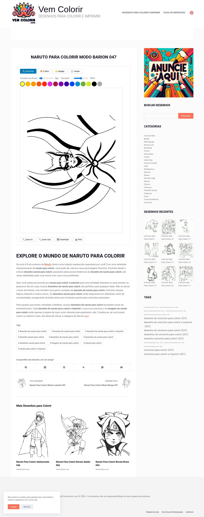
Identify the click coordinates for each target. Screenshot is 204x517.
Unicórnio (148, 202)
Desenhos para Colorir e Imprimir (141, 12)
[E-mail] (121, 367)
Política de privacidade (172, 512)
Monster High (149, 178)
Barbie (146, 139)
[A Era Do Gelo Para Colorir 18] (168, 273)
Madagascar (149, 169)
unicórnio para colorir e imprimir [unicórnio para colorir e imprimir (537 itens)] (164, 354)
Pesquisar (186, 116)
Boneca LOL (149, 145)
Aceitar (14, 507)
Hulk (146, 166)
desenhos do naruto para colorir (98, 337)
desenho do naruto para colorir (66, 331)
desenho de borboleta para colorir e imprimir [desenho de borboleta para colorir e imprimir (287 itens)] (157, 315)
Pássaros (148, 187)
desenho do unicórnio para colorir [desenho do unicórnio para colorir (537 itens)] (165, 330)
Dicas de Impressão (174, 12)
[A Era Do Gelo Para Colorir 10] (168, 227)
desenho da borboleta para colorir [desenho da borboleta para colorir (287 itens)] (154, 311)
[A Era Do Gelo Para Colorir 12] (151, 250)
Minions (147, 172)
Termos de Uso (152, 512)
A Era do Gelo (149, 136)
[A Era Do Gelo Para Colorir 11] (185, 227)
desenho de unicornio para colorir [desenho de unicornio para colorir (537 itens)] (165, 318)
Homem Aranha (150, 163)
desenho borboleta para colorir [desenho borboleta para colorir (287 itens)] (169, 307)
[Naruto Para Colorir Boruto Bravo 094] (113, 433)
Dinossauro (148, 154)
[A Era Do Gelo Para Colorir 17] (185, 273)
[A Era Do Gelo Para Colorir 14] (185, 250)
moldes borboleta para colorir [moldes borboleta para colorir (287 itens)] (153, 346)
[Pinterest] (191, 13)
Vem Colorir (60, 9)
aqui (86, 316)
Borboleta (148, 148)
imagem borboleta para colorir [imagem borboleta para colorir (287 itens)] (153, 343)
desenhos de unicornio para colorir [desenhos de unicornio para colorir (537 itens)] (166, 334)
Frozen (147, 157)
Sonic (146, 196)
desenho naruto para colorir (31, 337)
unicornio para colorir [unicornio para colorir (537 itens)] (159, 350)
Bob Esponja (149, 142)
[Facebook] (26, 367)
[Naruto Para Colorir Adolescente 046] (34, 433)
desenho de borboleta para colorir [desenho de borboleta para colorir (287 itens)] (176, 311)
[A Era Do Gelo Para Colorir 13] (168, 250)
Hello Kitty (148, 160)
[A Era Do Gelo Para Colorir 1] (151, 227)
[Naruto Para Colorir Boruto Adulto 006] (73, 433)
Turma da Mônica (151, 199)
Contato (189, 512)
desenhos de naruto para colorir (64, 337)
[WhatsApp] (102, 367)
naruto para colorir (93, 343)
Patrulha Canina (150, 190)
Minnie (147, 175)
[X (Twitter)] (45, 367)
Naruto (147, 181)
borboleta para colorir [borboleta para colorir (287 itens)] (151, 307)
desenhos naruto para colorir (31, 343)
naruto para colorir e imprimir (32, 349)
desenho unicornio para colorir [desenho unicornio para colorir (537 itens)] (164, 339)
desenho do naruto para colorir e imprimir (104, 331)
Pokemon (148, 193)
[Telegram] (83, 367)
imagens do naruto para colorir (64, 343)
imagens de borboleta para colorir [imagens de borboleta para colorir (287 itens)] (174, 343)
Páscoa (147, 184)
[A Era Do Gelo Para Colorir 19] (151, 273)
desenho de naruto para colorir (32, 331)
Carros (146, 151)
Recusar (27, 507)
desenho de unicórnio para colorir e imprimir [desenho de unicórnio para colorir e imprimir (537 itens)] (168, 324)
